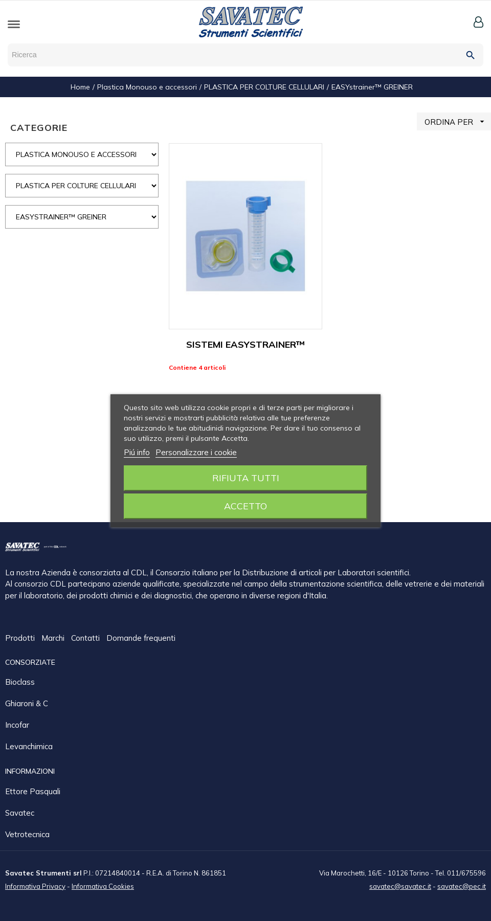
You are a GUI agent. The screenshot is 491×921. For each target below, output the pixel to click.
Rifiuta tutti (245, 478)
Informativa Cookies (103, 886)
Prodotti (21, 638)
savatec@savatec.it (400, 886)
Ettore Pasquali (32, 791)
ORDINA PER (458, 121)
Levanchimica (29, 746)
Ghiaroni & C (26, 703)
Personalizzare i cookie (196, 452)
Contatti (86, 638)
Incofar (17, 724)
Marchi (53, 638)
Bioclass (20, 681)
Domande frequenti (140, 638)
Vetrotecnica (27, 834)
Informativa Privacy (35, 886)
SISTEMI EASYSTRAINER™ (245, 344)
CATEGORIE (39, 127)
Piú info (137, 452)
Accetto (245, 506)
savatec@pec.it (461, 886)
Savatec (19, 812)
